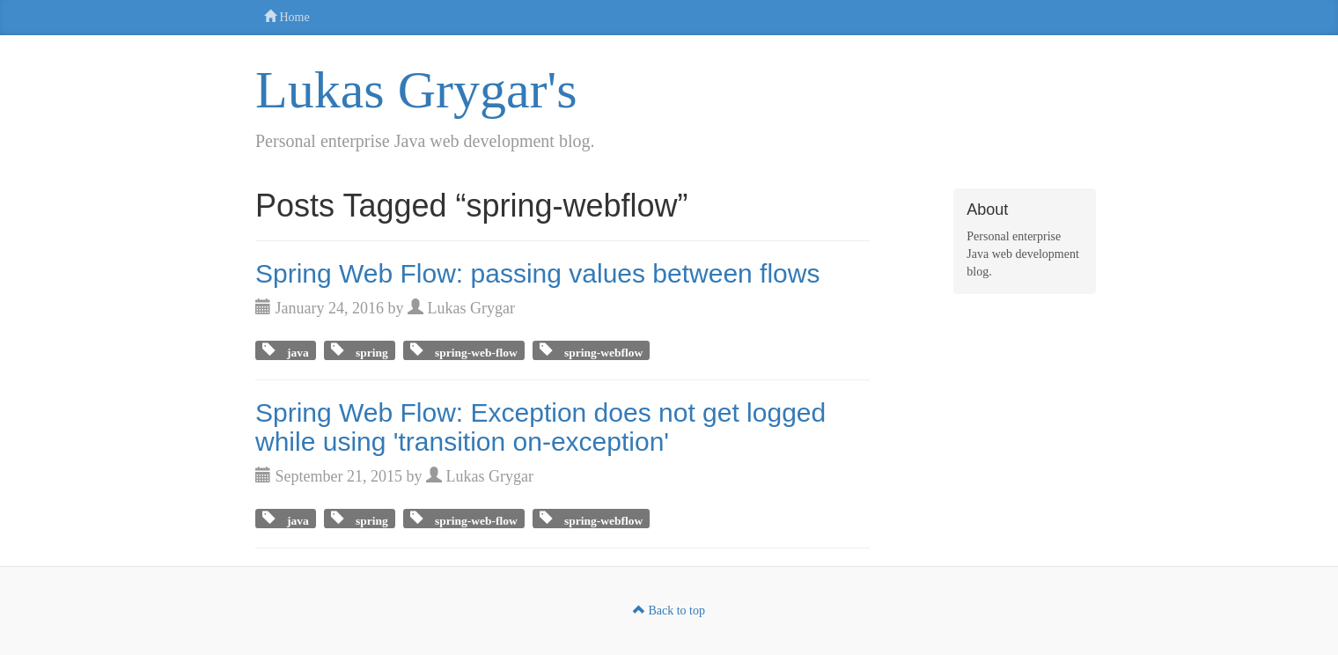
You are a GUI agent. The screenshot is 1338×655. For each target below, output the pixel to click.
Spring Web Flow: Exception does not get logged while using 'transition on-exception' (540, 427)
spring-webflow (597, 349)
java (292, 349)
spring (365, 349)
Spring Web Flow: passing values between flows (537, 273)
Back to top (669, 610)
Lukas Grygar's (416, 90)
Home (287, 17)
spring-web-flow (470, 349)
